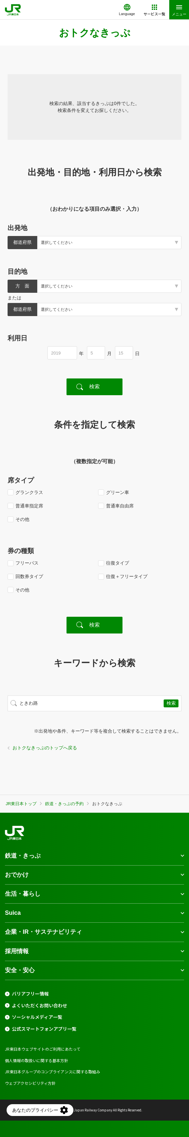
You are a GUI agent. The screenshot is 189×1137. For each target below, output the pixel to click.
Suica (13, 913)
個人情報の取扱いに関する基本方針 (36, 1060)
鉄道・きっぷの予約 (64, 803)
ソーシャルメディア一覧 (37, 1017)
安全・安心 (20, 970)
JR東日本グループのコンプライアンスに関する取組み (52, 1071)
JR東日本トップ (21, 803)
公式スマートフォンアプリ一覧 (44, 1029)
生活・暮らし (22, 893)
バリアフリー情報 (30, 994)
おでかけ (17, 874)
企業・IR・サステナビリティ (43, 932)
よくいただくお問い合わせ (39, 1005)
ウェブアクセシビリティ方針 (30, 1083)
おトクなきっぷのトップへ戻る (45, 747)
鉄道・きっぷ (22, 855)
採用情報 (17, 951)
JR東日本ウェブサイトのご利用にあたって (42, 1049)
